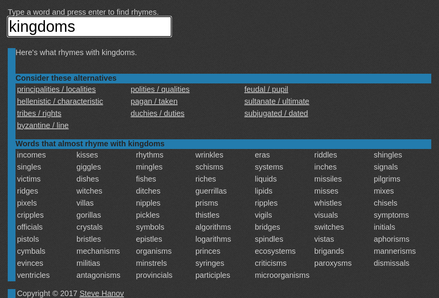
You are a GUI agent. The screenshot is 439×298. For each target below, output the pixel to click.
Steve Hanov (102, 293)
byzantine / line (43, 125)
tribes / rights (39, 113)
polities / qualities (160, 89)
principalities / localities (56, 89)
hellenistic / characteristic (60, 101)
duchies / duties (158, 113)
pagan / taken (154, 101)
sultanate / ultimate (276, 101)
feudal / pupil (266, 89)
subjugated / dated (276, 113)
